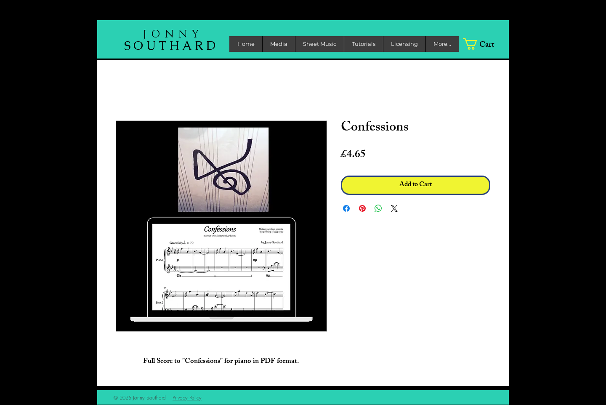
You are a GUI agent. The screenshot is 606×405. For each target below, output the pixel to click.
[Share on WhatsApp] (378, 208)
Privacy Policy (187, 397)
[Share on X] (394, 208)
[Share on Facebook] (346, 208)
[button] (278, 44)
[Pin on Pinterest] (362, 208)
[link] (484, 44)
